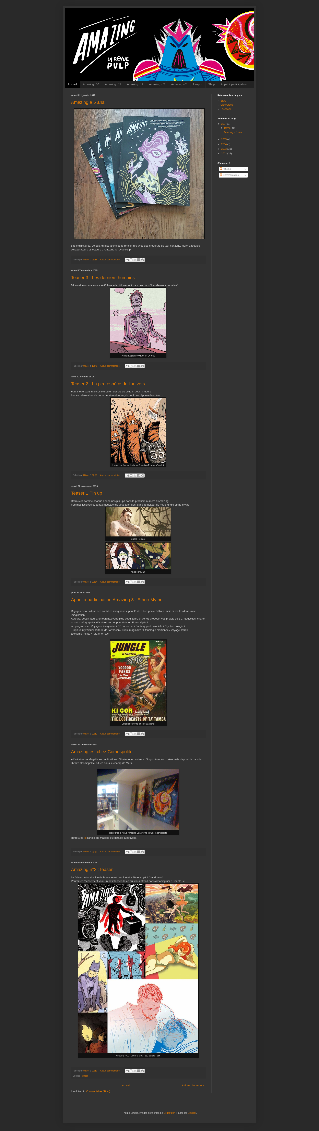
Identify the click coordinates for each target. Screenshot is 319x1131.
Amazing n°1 (113, 84)
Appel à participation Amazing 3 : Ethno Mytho (117, 599)
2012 (224, 153)
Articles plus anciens (193, 1085)
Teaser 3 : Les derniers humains (103, 277)
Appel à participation (234, 84)
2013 (224, 148)
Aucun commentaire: (110, 259)
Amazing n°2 (135, 84)
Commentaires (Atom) (98, 1091)
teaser (85, 1076)
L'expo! (197, 84)
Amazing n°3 (157, 84)
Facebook (226, 109)
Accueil (72, 84)
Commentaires (229, 175)
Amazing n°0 (91, 84)
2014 (224, 144)
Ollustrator (169, 1113)
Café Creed (227, 104)
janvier (228, 128)
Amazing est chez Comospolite (101, 751)
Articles (225, 169)
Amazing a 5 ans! (88, 102)
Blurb (223, 100)
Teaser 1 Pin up (86, 493)
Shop (211, 84)
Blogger (192, 1113)
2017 (224, 123)
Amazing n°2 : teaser (92, 869)
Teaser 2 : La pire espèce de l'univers (108, 383)
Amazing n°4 (179, 84)
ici (85, 837)
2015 (224, 139)
